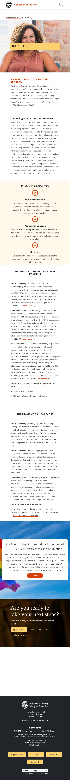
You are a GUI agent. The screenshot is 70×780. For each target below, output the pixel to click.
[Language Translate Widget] (35, 770)
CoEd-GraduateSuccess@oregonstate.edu (28, 396)
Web (36, 745)
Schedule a (20, 635)
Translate (42, 774)
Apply (18, 629)
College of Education (25, 4)
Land (36, 742)
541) (20, 731)
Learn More (27, 306)
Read (34, 575)
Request (41, 629)
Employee (37, 740)
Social (48, 731)
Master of (23, 512)
